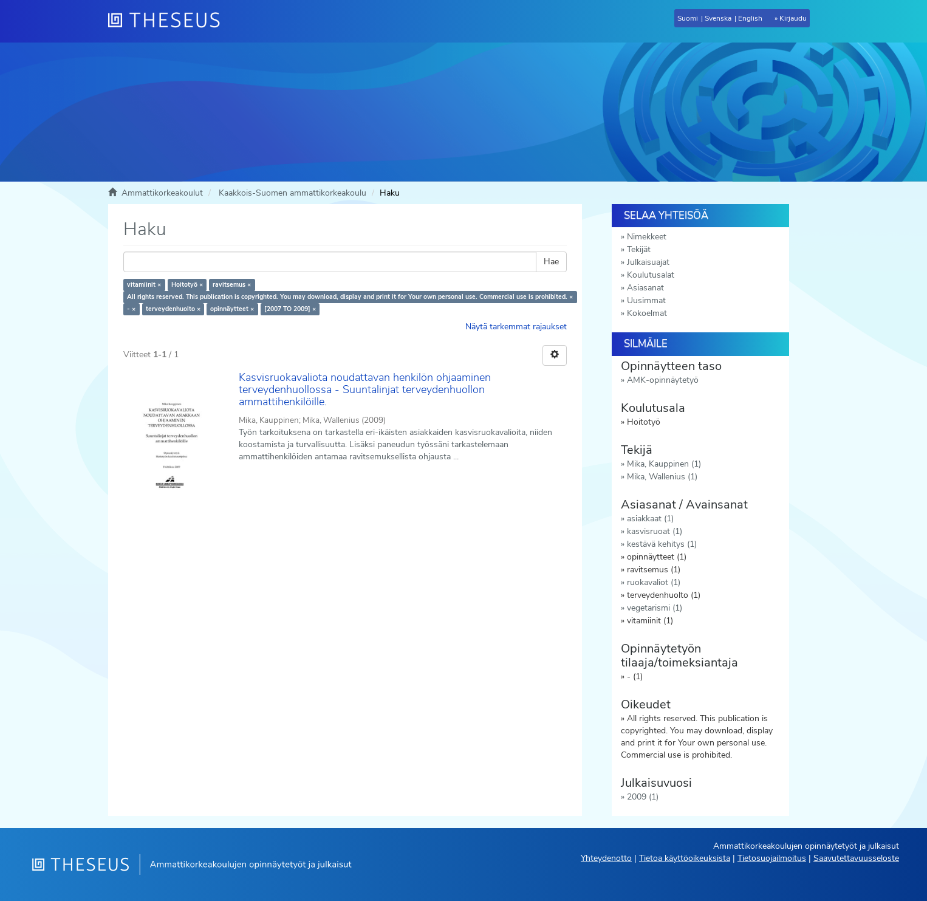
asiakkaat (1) (650, 518)
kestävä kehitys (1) (662, 544)
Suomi (687, 18)
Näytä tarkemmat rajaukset (516, 326)
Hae (551, 261)
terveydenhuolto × (173, 308)
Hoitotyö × (187, 284)
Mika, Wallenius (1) (662, 476)
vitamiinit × (144, 284)
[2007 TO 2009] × (290, 308)
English (750, 18)
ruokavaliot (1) (653, 582)
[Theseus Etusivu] (169, 21)
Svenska (718, 18)
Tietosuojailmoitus (771, 858)
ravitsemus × (232, 284)
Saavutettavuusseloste (856, 858)
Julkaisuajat (648, 262)
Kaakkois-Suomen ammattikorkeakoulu (292, 193)
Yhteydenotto (606, 858)
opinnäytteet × (232, 308)
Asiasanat (645, 287)
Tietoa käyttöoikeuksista (684, 858)
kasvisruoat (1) (654, 531)
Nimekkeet (646, 236)
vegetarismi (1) (654, 608)
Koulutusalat (650, 275)
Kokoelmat (647, 313)
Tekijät (639, 249)
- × (131, 308)
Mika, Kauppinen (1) (664, 464)
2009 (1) (642, 797)
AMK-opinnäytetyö (663, 380)
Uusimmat (646, 300)
